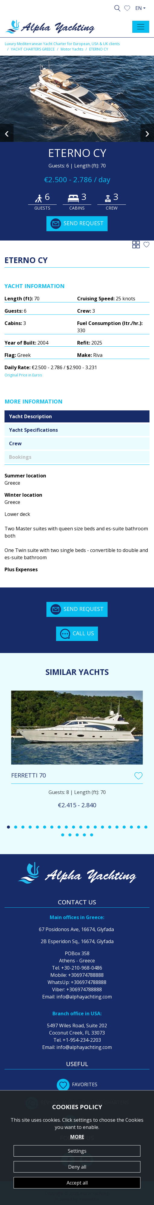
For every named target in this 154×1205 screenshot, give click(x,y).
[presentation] (7, 133)
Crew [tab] (15, 443)
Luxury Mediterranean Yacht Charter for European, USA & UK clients (62, 43)
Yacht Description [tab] (30, 416)
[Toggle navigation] (140, 27)
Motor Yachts (72, 49)
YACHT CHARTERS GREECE (33, 49)
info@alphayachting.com (84, 996)
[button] (127, 7)
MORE (77, 1136)
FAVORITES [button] (77, 1084)
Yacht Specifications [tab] (33, 430)
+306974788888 (86, 975)
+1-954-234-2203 (82, 1040)
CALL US (77, 634)
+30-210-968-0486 (81, 967)
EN (138, 8)
